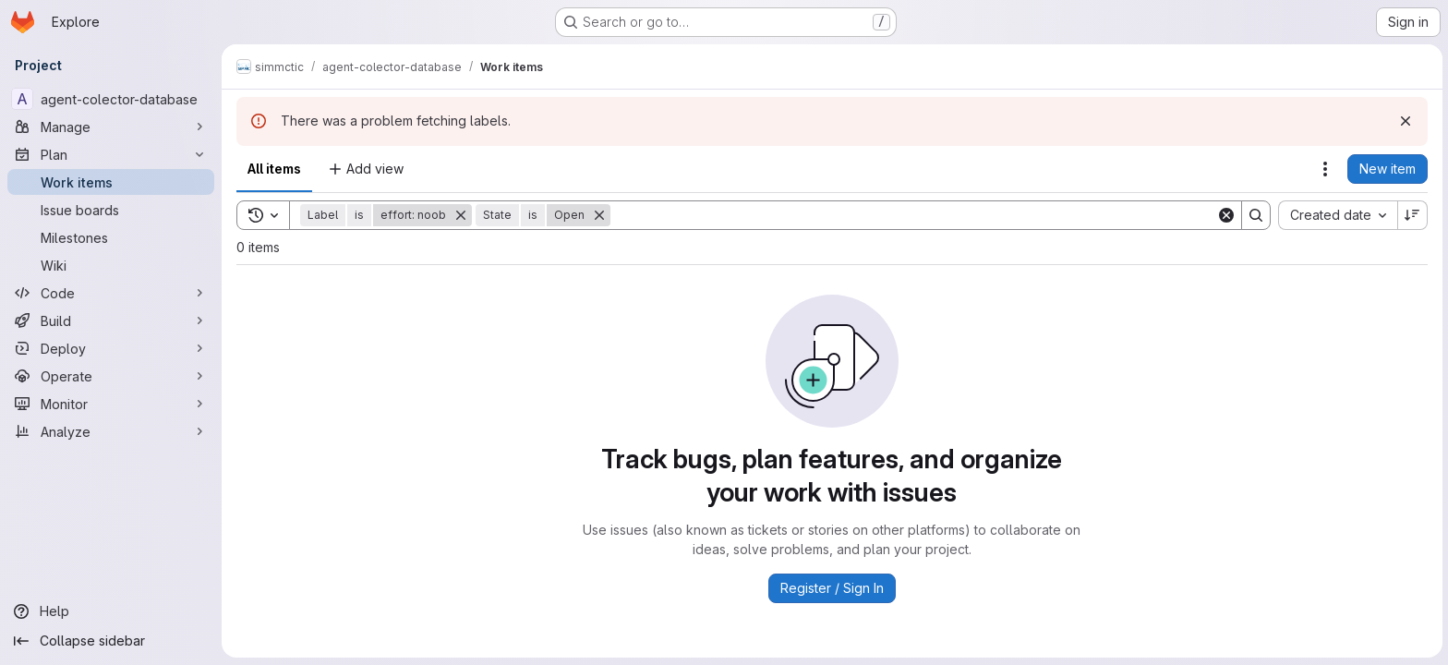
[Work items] (110, 182)
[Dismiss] (1404, 121)
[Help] (110, 611)
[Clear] (1224, 215)
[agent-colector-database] (110, 99)
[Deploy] (110, 348)
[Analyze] (110, 431)
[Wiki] (110, 265)
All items (274, 168)
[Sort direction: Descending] (1411, 215)
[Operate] (110, 376)
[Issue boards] (110, 210)
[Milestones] (110, 237)
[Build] (110, 320)
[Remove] (461, 215)
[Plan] (110, 154)
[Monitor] (110, 404)
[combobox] (1335, 215)
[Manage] (110, 126)
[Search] (912, 215)
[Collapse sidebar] (110, 641)
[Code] (110, 293)
